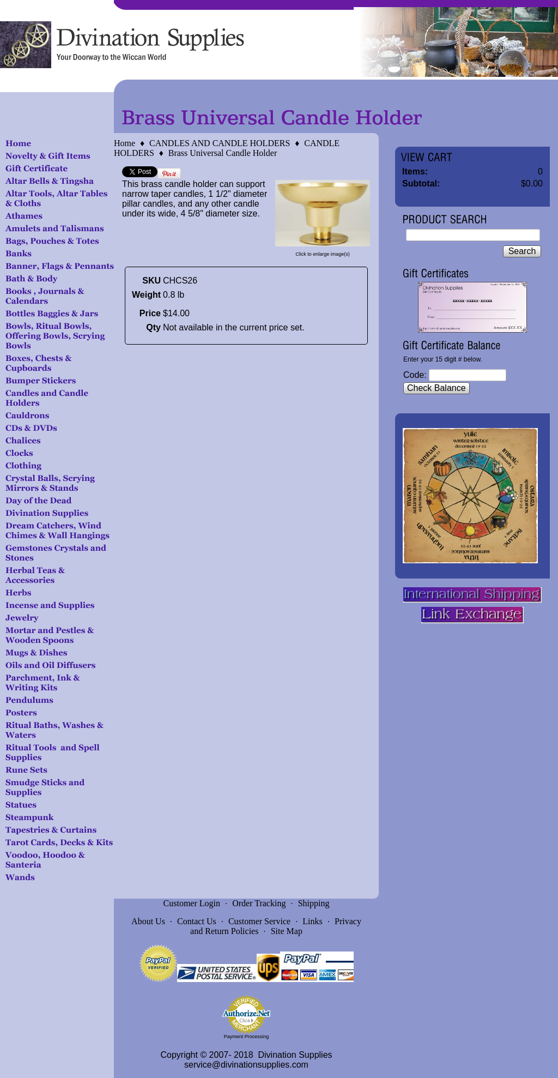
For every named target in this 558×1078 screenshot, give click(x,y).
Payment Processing (246, 1036)
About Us (148, 921)
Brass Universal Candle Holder (222, 153)
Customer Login (191, 903)
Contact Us (196, 921)
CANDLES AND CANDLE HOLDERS (219, 143)
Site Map (286, 931)
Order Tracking (259, 903)
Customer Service (259, 921)
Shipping (314, 903)
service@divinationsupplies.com (246, 1064)
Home (124, 143)
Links (312, 921)
